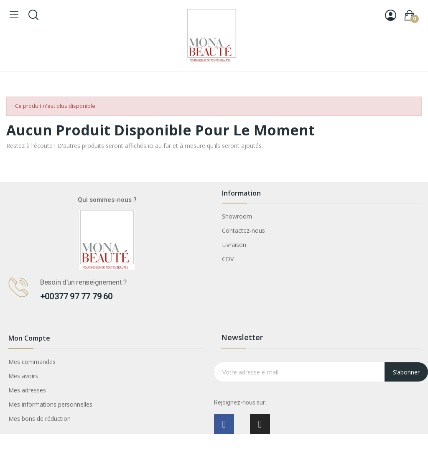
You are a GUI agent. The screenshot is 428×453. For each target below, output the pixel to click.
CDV (228, 259)
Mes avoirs (23, 376)
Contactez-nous (243, 230)
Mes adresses (27, 390)
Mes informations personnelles (50, 404)
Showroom (237, 216)
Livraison (234, 245)
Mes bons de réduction (39, 418)
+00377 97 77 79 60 (76, 296)
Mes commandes (32, 362)
